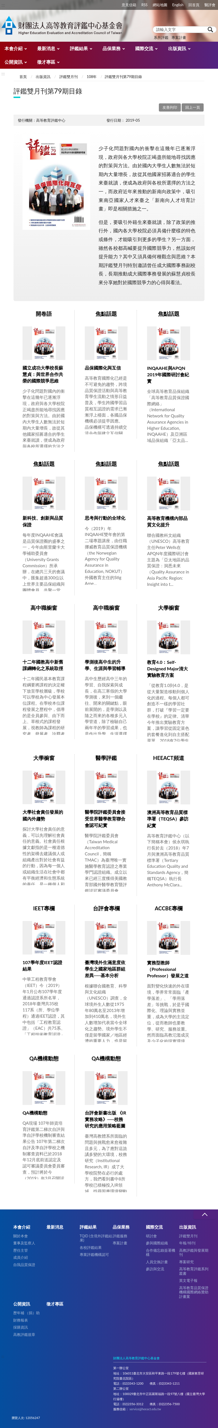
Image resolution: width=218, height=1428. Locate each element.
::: (3, 4)
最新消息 (46, 48)
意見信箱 (129, 5)
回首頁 (193, 5)
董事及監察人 (24, 1243)
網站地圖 (160, 5)
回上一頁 (192, 107)
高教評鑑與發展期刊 (193, 1252)
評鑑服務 (120, 1236)
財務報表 (20, 1320)
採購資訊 (20, 1327)
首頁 (23, 76)
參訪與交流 (155, 1269)
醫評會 (209, 5)
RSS (144, 5)
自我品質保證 (24, 1264)
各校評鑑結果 (91, 1247)
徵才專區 (46, 61)
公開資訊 (14, 61)
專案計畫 (179, 37)
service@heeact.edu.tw (145, 1409)
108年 (92, 76)
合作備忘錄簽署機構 (160, 1252)
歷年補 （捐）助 (26, 1313)
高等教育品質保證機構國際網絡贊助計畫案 (193, 1292)
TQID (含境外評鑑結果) (96, 1238)
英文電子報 (188, 1280)
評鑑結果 (79, 48)
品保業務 (112, 48)
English (178, 5)
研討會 (151, 1236)
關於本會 (20, 1236)
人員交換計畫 (157, 1262)
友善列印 (170, 107)
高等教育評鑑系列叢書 (193, 1271)
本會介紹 (14, 48)
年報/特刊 (187, 1243)
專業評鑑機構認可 (94, 1254)
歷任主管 (20, 1250)
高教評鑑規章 (24, 1334)
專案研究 (186, 1262)
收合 (204, 1214)
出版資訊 (177, 48)
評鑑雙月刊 (68, 76)
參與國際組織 (157, 1243)
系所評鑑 (161, 37)
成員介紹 (20, 1257)
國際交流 (144, 48)
